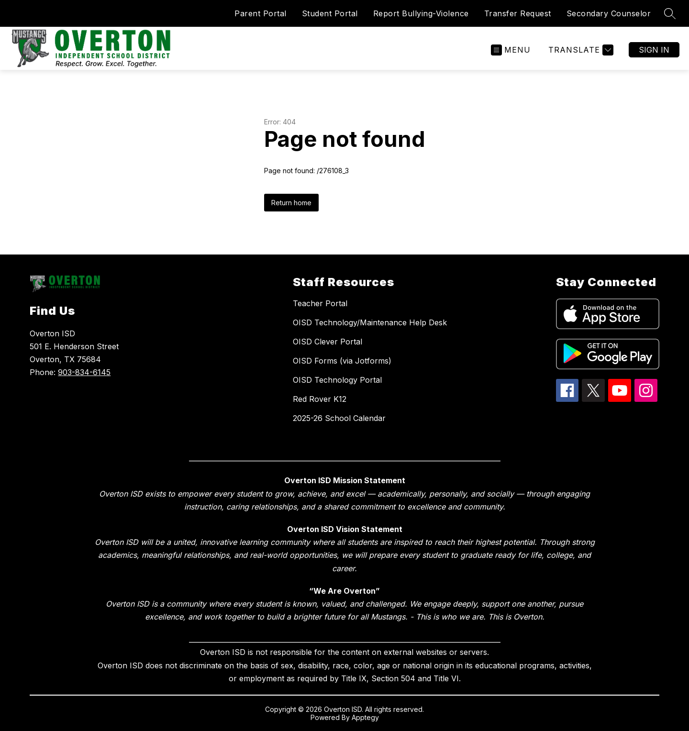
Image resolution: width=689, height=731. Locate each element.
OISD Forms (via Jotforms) (342, 361)
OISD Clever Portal (327, 341)
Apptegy (365, 717)
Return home (291, 203)
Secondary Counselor (609, 13)
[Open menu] (511, 50)
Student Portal (330, 13)
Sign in (654, 50)
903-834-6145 (84, 372)
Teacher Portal (320, 303)
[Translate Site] (579, 50)
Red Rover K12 (319, 399)
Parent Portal (260, 13)
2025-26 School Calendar (339, 418)
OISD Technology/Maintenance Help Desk (370, 322)
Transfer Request (517, 13)
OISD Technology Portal (337, 380)
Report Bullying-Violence (421, 13)
